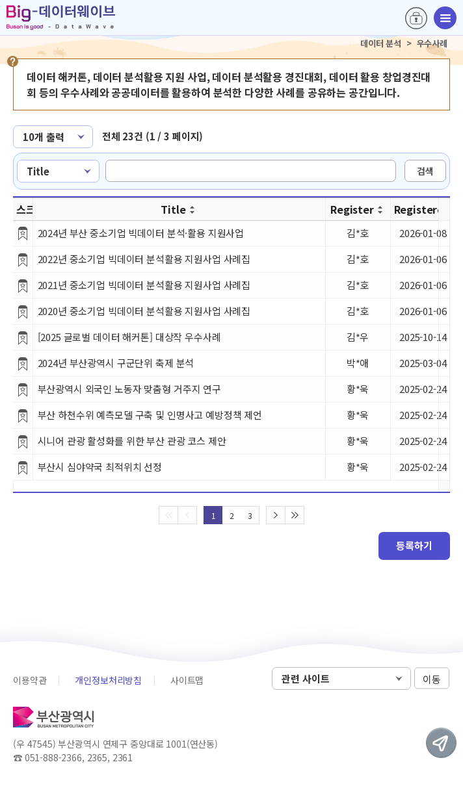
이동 (432, 679)
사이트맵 (187, 680)
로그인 (416, 18)
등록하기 (414, 545)
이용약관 (29, 680)
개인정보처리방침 (108, 680)
